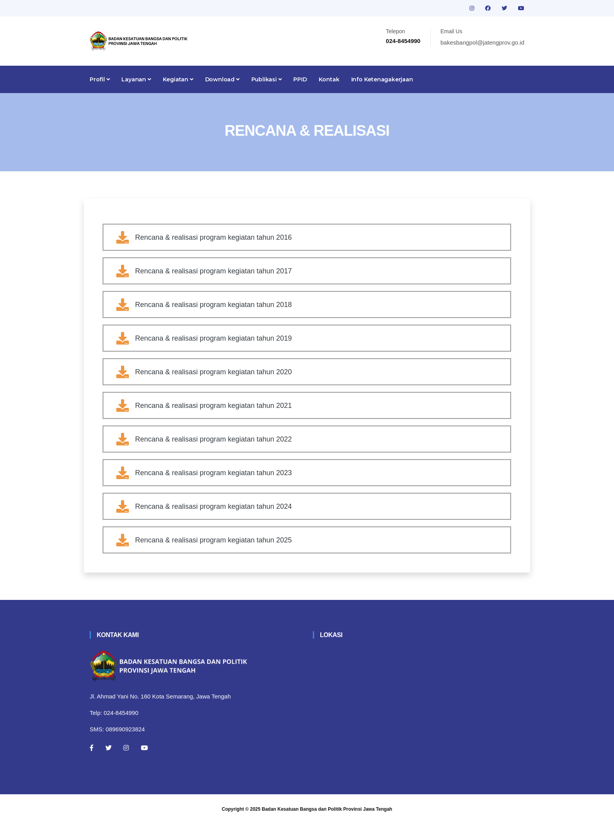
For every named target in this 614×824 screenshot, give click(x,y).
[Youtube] (144, 748)
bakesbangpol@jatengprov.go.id (482, 42)
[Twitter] (108, 748)
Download (222, 79)
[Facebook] (92, 748)
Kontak (329, 79)
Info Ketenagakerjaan (382, 79)
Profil (100, 79)
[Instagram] (126, 748)
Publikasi (266, 79)
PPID (300, 79)
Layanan (136, 79)
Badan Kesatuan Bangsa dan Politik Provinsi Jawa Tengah (327, 809)
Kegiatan (178, 79)
